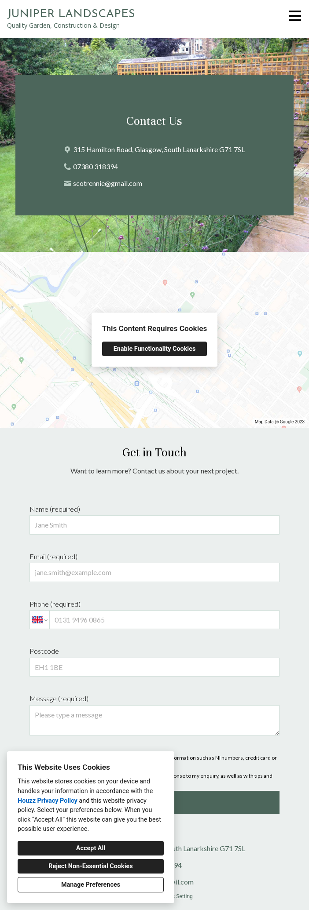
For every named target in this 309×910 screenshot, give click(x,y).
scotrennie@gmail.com (107, 183)
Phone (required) (154, 615)
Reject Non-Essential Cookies (90, 866)
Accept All (90, 848)
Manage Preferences (90, 884)
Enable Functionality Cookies (155, 349)
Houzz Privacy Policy (47, 800)
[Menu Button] (295, 16)
